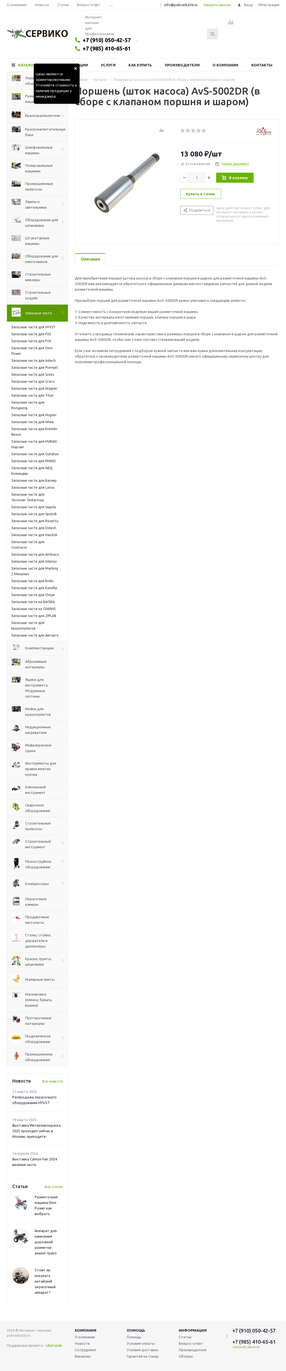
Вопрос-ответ (191, 1343)
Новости (82, 1343)
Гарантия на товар (143, 1356)
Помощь (136, 1330)
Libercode (54, 1345)
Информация (193, 1330)
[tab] (90, 259)
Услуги (108, 65)
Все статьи (54, 1187)
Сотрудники (85, 1350)
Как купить (140, 65)
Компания (85, 1330)
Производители (182, 65)
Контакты (261, 65)
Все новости (52, 1081)
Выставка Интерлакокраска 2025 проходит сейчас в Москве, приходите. (36, 1130)
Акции (81, 65)
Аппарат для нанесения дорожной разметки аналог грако (46, 1242)
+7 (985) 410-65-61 (107, 48)
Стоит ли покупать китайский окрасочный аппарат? (45, 1281)
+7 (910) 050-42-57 (107, 40)
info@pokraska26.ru (180, 5)
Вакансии (82, 1356)
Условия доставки (142, 1350)
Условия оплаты (141, 1343)
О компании (225, 65)
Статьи (185, 1337)
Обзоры (186, 1356)
